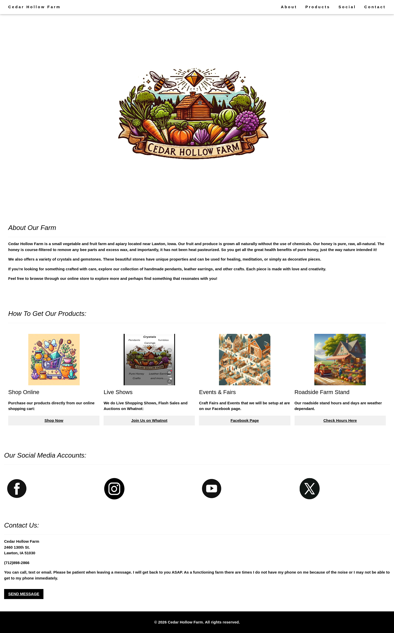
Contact (375, 7)
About (289, 7)
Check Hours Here (340, 420)
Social (347, 7)
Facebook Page (245, 420)
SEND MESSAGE (23, 594)
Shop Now (53, 420)
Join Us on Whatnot (149, 420)
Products (317, 7)
